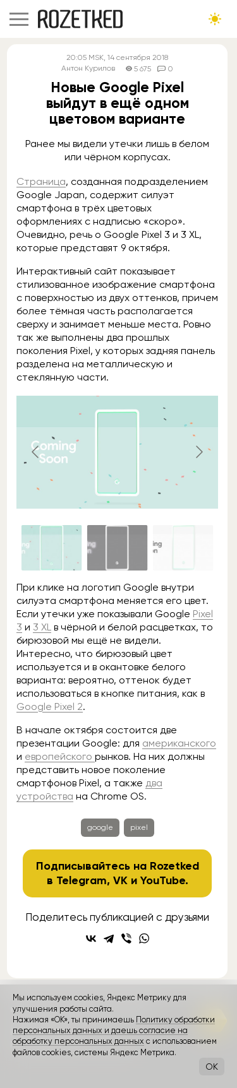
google (100, 827)
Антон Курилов (88, 68)
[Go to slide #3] (183, 548)
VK (120, 880)
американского (179, 743)
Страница (41, 181)
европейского (60, 756)
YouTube (162, 880)
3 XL (42, 627)
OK (211, 1066)
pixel (139, 827)
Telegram (81, 880)
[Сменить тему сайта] (215, 19)
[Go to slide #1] (51, 548)
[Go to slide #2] (117, 548)
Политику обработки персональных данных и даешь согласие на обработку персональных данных (114, 1030)
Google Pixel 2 (49, 707)
